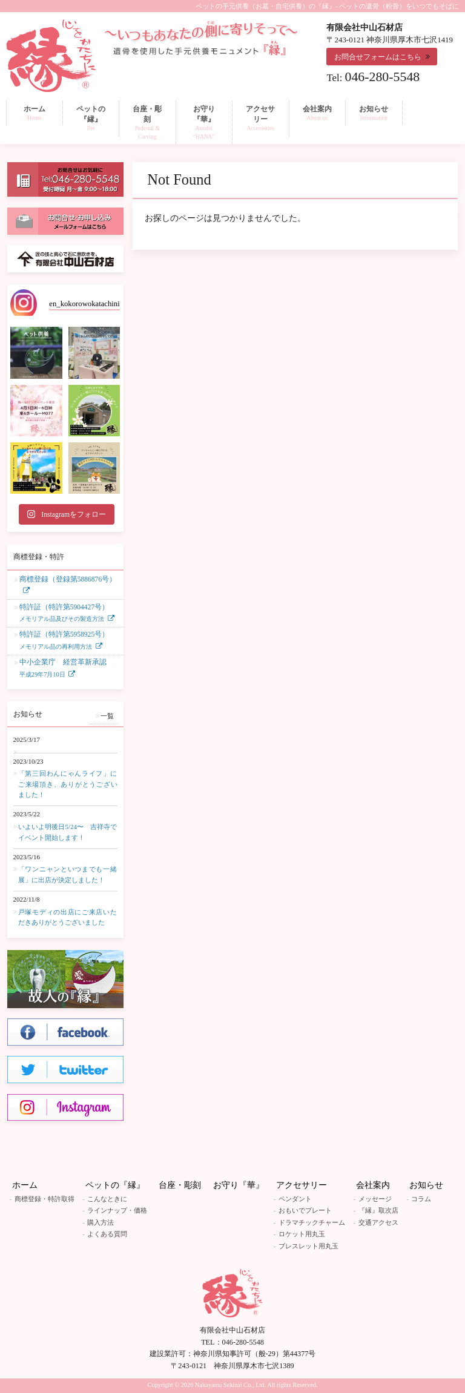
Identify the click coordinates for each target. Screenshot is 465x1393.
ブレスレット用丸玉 (308, 1246)
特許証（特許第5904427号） (64, 613)
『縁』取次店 (378, 1210)
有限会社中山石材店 (232, 1330)
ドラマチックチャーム (312, 1222)
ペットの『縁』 (115, 1185)
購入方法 (100, 1222)
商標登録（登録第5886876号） (67, 579)
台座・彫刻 (180, 1185)
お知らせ (426, 1185)
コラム (421, 1198)
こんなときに (107, 1198)
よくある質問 (107, 1233)
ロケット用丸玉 (302, 1233)
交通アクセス (378, 1222)
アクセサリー (301, 1185)
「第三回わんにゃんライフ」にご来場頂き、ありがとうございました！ (67, 784)
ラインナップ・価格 (117, 1210)
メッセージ (375, 1198)
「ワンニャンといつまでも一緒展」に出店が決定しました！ (67, 874)
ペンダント (295, 1198)
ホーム (25, 1185)
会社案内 (373, 1185)
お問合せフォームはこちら (377, 57)
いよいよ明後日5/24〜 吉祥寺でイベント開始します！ (67, 832)
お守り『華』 (238, 1185)
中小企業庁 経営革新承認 (63, 669)
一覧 (107, 715)
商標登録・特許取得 (44, 1198)
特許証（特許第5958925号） (64, 641)
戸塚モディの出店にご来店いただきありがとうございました (67, 917)
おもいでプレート (305, 1210)
